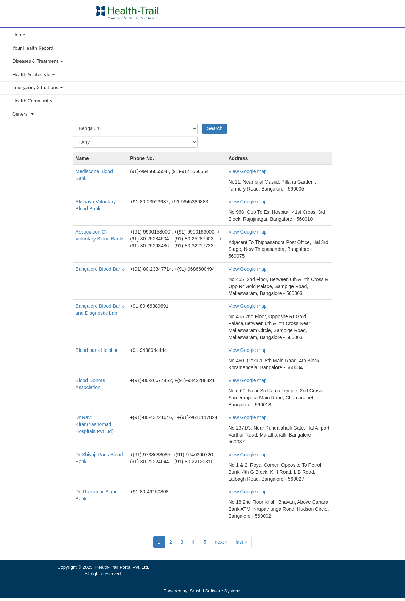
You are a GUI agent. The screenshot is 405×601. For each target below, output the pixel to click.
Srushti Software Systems (216, 590)
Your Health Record (32, 48)
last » (241, 542)
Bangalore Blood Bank (99, 269)
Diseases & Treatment (37, 61)
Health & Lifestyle (33, 74)
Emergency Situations (37, 87)
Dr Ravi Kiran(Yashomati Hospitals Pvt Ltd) (94, 424)
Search (214, 128)
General (23, 114)
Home (18, 34)
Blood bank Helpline (97, 350)
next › (221, 542)
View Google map (248, 171)
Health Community (32, 100)
